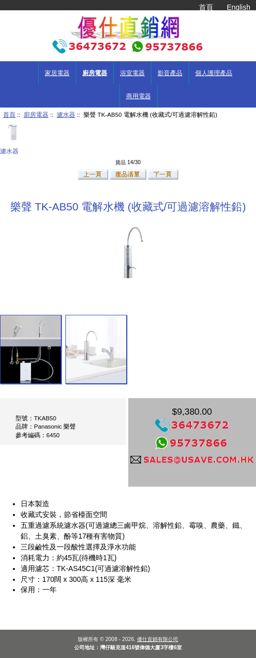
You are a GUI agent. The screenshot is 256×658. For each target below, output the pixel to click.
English (238, 7)
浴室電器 (132, 73)
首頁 (206, 7)
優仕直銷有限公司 (157, 639)
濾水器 (66, 114)
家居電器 (57, 73)
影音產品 (170, 73)
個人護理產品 (213, 73)
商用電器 (138, 96)
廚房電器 (36, 114)
